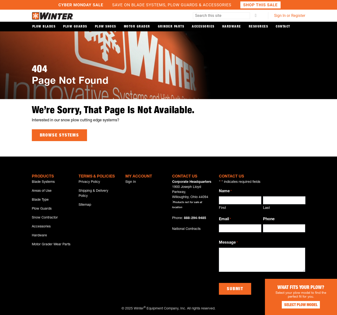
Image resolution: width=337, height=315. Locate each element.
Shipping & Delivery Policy (93, 193)
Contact (283, 26)
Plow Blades (44, 26)
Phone (269, 219)
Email (225, 219)
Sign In (130, 182)
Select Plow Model (300, 305)
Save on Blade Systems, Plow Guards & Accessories (168, 4)
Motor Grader (137, 26)
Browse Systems (59, 135)
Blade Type (40, 200)
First (222, 208)
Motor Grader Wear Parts (51, 244)
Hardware (231, 26)
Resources (258, 26)
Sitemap (85, 205)
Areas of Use (42, 191)
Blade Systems (43, 182)
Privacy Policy (89, 182)
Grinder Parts (171, 26)
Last (266, 208)
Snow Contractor (45, 217)
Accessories (203, 26)
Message (228, 243)
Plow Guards (75, 26)
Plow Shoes (105, 26)
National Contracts (186, 229)
